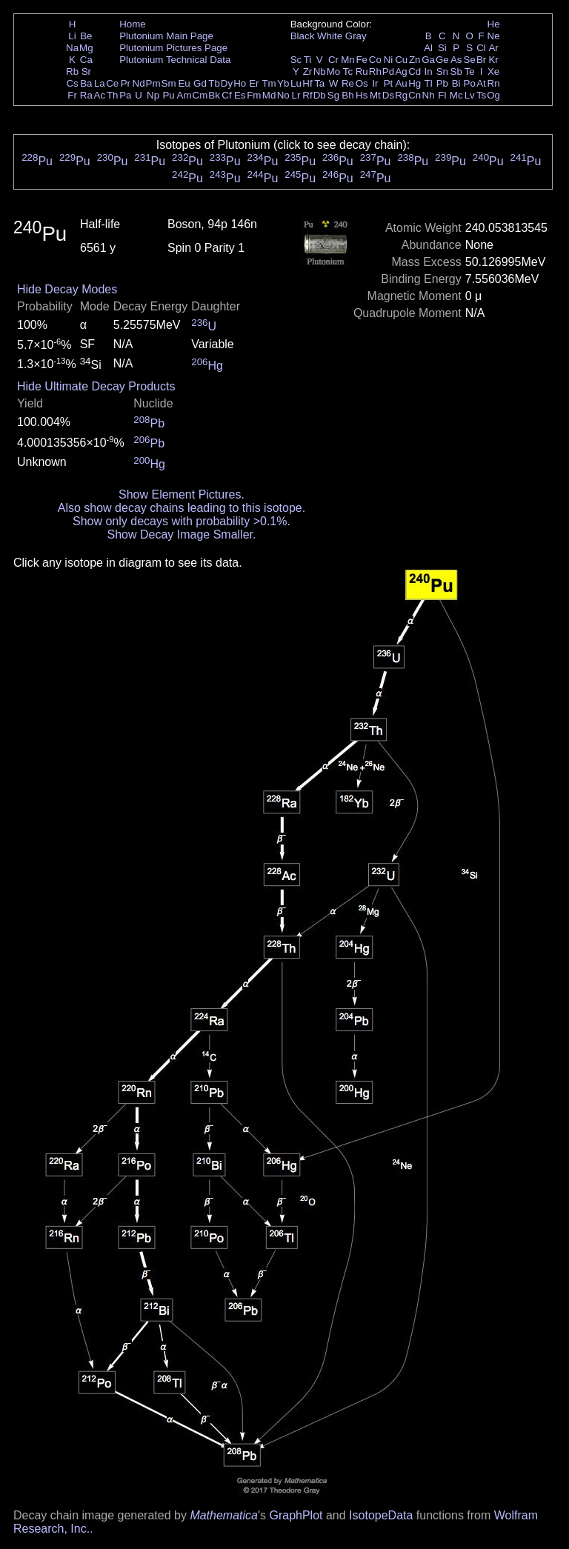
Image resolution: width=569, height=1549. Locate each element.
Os (362, 83)
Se (470, 59)
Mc (456, 95)
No (283, 95)
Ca (86, 59)
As (456, 59)
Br (481, 59)
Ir (375, 83)
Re (348, 83)
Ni (388, 59)
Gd (200, 83)
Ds (388, 95)
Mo (334, 71)
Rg (401, 95)
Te (470, 71)
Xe (493, 71)
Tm (269, 83)
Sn (442, 71)
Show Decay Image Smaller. (181, 534)
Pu (168, 95)
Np (153, 95)
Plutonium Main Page (166, 35)
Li (72, 35)
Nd (139, 83)
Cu (401, 59)
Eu (184, 83)
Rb (72, 71)
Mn (348, 59)
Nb (319, 71)
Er (254, 83)
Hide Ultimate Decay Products (96, 386)
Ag (401, 71)
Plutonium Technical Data (174, 59)
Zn (415, 59)
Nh (428, 95)
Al (428, 47)
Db (319, 95)
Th (113, 95)
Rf (307, 95)
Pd (388, 71)
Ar (493, 47)
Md (269, 95)
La (99, 83)
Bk (214, 95)
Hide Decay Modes (67, 289)
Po (470, 83)
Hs (361, 95)
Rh (375, 71)
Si (442, 47)
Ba (86, 83)
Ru (362, 71)
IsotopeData (381, 1515)
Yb (283, 83)
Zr (308, 71)
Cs (72, 83)
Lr (296, 95)
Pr (125, 83)
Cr (333, 59)
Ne (494, 35)
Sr (86, 71)
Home (132, 24)
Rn (494, 83)
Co (375, 59)
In (429, 71)
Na (72, 47)
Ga (428, 59)
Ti (308, 59)
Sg (333, 95)
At (481, 83)
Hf (307, 83)
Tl (429, 83)
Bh (347, 95)
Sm (169, 83)
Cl (481, 47)
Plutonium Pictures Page (173, 47)
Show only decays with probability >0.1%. (181, 521)
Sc (296, 59)
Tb (214, 83)
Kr (493, 59)
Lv (470, 95)
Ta (319, 83)
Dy (227, 83)
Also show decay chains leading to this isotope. (181, 508)
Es (240, 95)
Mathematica (224, 1515)
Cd (414, 71)
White (329, 35)
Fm (254, 95)
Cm (200, 95)
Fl (442, 95)
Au (401, 83)
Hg (414, 83)
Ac (100, 95)
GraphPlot (295, 1515)
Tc (348, 71)
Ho (239, 83)
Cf (226, 95)
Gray (356, 35)
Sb (456, 71)
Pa (125, 95)
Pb (442, 83)
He (494, 24)
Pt (388, 83)
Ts (481, 95)
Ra (86, 95)
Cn (414, 95)
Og (493, 95)
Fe (361, 59)
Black (302, 35)
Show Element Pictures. (181, 494)
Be (86, 35)
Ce (112, 83)
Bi (456, 83)
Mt (375, 95)
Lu (296, 83)
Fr (72, 95)
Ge (442, 59)
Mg (86, 47)
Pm (153, 83)
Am (184, 95)
